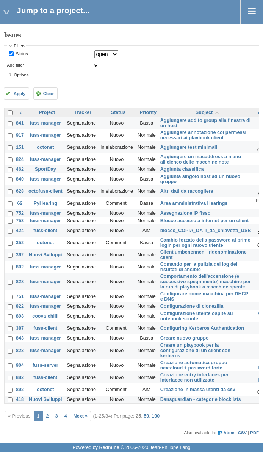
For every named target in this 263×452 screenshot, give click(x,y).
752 (20, 213)
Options (21, 75)
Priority (148, 112)
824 (20, 159)
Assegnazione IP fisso (185, 213)
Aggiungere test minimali (188, 147)
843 (20, 338)
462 (20, 169)
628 (20, 191)
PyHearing (45, 203)
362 (20, 254)
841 (20, 123)
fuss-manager (45, 123)
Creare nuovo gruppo (184, 338)
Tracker (82, 112)
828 (20, 281)
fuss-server (45, 365)
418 (20, 399)
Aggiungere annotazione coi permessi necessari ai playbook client (203, 135)
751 (20, 296)
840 (20, 179)
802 (20, 267)
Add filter (15, 65)
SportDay (45, 169)
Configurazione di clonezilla (192, 306)
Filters (20, 46)
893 (20, 316)
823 (20, 350)
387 (20, 328)
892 (20, 389)
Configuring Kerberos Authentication (202, 328)
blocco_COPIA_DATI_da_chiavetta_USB (205, 230)
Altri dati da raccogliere (186, 191)
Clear (48, 93)
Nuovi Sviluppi (45, 254)
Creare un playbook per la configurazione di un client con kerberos (195, 350)
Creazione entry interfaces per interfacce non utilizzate (194, 377)
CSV (242, 432)
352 (20, 242)
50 (146, 416)
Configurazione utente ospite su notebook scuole (196, 316)
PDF (254, 432)
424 (20, 230)
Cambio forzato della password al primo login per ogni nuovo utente (205, 242)
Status (21, 53)
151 (20, 147)
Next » (81, 416)
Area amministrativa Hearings (194, 203)
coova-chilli (45, 316)
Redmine (109, 447)
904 (20, 365)
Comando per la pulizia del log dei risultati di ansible (199, 267)
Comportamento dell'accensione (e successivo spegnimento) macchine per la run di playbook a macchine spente (205, 282)
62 (20, 203)
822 (20, 306)
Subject (204, 112)
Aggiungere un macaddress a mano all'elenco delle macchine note (200, 159)
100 (156, 416)
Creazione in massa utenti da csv (197, 389)
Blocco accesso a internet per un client (204, 220)
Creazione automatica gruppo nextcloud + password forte (193, 365)
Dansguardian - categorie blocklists (200, 399)
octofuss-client (45, 191)
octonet (45, 147)
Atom (229, 432)
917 (20, 135)
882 (20, 377)
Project (47, 112)
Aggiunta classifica (182, 169)
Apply (19, 93)
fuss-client (45, 230)
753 (20, 220)
